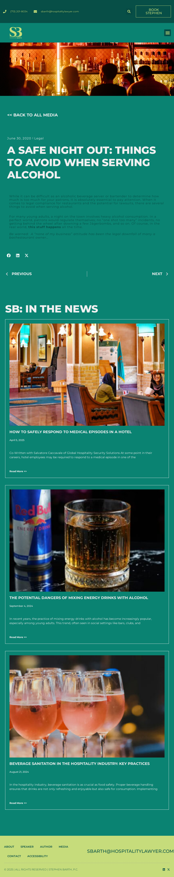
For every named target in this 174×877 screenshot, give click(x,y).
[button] (129, 11)
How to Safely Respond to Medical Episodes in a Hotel (70, 432)
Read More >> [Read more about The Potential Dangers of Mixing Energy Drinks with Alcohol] (18, 637)
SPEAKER (27, 846)
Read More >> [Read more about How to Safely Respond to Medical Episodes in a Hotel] (18, 471)
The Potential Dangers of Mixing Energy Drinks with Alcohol (78, 598)
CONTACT (14, 856)
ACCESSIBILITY (37, 856)
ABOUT (9, 846)
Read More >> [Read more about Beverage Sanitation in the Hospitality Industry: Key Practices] (18, 803)
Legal (39, 138)
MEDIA (63, 846)
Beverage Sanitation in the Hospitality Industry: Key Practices (79, 763)
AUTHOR (46, 846)
